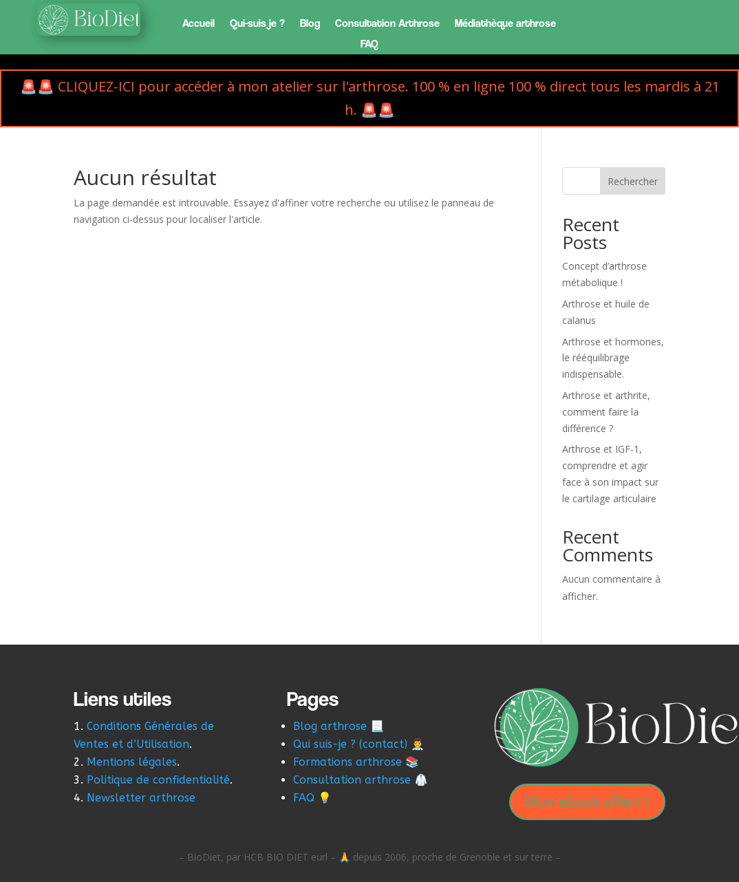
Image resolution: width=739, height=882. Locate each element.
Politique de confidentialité (158, 779)
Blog (310, 24)
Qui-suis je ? (257, 24)
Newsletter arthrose (143, 797)
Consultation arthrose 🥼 (360, 779)
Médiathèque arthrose (505, 24)
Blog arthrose (330, 726)
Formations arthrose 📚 (356, 761)
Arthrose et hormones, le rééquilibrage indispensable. (613, 358)
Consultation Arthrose (387, 24)
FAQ (369, 44)
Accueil (198, 24)
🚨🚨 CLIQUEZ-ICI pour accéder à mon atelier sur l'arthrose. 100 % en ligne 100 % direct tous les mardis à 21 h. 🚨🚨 (370, 98)
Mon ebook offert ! (587, 801)
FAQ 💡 (312, 797)
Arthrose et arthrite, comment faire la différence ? (606, 412)
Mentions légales (132, 761)
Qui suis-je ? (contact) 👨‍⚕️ (359, 744)
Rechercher (633, 181)
